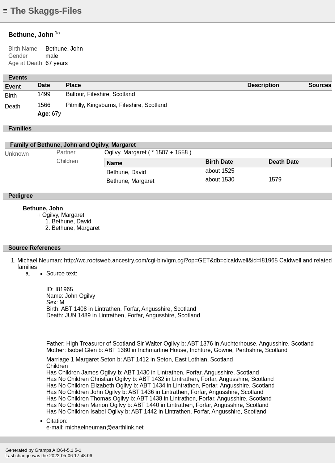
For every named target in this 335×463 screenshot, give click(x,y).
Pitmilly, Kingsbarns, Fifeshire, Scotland (116, 105)
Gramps (43, 450)
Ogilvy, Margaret (126, 152)
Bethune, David (126, 172)
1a (57, 32)
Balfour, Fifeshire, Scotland (100, 94)
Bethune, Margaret (130, 181)
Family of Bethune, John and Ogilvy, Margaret (73, 145)
